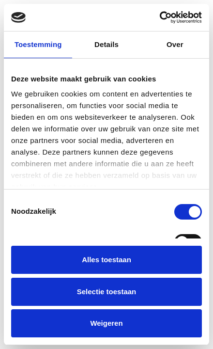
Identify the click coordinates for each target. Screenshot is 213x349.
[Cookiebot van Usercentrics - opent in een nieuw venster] (159, 17)
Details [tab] (106, 44)
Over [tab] (175, 44)
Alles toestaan (106, 259)
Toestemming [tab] (38, 44)
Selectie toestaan (107, 291)
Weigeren (106, 323)
